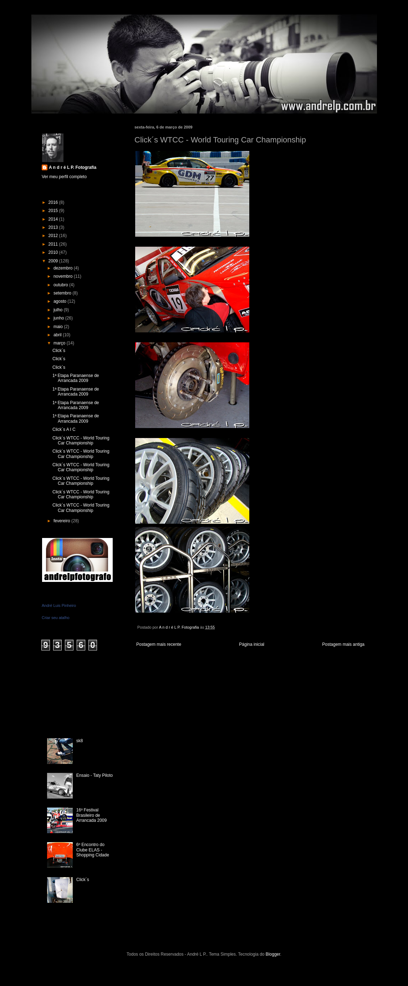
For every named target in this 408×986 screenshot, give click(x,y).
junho (59, 318)
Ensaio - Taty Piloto (94, 775)
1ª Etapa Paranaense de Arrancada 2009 (75, 378)
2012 (54, 235)
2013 (54, 227)
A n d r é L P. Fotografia (72, 167)
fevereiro (62, 520)
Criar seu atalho (56, 617)
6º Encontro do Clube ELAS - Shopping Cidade (92, 849)
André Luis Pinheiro (59, 605)
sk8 (79, 740)
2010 (54, 252)
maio (58, 326)
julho (58, 309)
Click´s (58, 350)
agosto (60, 301)
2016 (54, 202)
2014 (54, 219)
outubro (61, 284)
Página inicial (251, 644)
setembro (62, 293)
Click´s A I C (64, 429)
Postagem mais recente (158, 644)
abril (58, 334)
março (60, 343)
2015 (54, 210)
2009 (54, 260)
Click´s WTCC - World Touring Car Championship (80, 441)
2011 (54, 244)
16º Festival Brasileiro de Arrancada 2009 (91, 815)
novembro (63, 276)
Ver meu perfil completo (64, 176)
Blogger (273, 954)
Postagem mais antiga (343, 644)
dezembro (63, 268)
